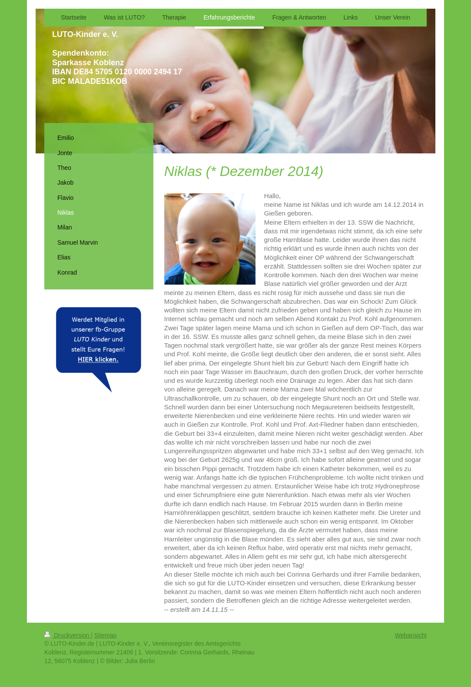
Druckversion (67, 635)
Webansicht (411, 635)
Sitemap (105, 635)
